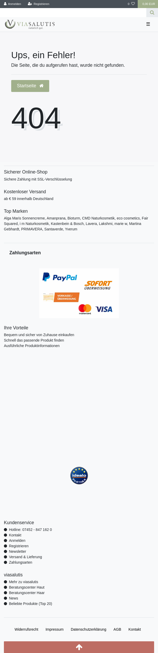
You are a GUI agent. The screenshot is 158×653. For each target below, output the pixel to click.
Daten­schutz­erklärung (88, 629)
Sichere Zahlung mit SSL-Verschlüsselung (38, 179)
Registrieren (18, 546)
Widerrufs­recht (26, 629)
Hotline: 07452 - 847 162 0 (30, 530)
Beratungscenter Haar (27, 593)
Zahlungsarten (20, 562)
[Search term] (73, 12)
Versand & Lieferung (25, 557)
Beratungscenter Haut (26, 587)
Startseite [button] (30, 85)
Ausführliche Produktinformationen (32, 346)
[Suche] (152, 12)
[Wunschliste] (131, 4)
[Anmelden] (12, 4)
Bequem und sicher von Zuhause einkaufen (39, 335)
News (13, 598)
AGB (117, 629)
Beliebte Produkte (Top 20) (30, 604)
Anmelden (17, 540)
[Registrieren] (38, 4)
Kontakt (15, 535)
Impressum (55, 629)
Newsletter (17, 551)
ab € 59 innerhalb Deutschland (28, 199)
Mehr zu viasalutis (23, 582)
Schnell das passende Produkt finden (34, 340)
